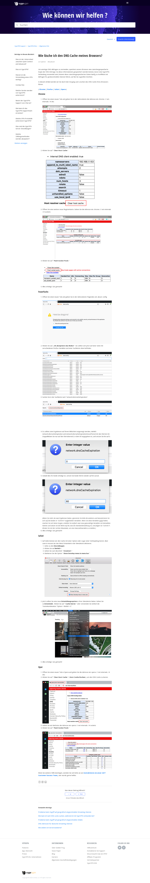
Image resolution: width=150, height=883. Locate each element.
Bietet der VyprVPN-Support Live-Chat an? (23, 101)
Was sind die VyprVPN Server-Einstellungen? (24, 127)
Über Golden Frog (58, 848)
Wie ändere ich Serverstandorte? (50, 828)
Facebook (39, 782)
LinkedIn (45, 782)
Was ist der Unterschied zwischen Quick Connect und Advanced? (24, 61)
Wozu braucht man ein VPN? (97, 854)
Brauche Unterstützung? (126, 39)
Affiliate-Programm (94, 857)
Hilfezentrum (91, 848)
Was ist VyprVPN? (22, 69)
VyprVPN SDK (92, 863)
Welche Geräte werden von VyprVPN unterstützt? (24, 92)
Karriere (55, 857)
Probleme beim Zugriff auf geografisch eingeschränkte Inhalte (60, 820)
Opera (63, 89)
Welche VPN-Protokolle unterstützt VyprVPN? (24, 119)
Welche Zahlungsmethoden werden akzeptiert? (23, 136)
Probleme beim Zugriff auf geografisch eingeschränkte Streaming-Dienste (64, 812)
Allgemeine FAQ (44, 46)
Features (25, 848)
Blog (53, 854)
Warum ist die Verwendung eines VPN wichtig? (24, 77)
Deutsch (110, 39)
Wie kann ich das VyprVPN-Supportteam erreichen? (24, 110)
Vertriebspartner (93, 860)
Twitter (42, 782)
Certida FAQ (20, 85)
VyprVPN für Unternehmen (31, 857)
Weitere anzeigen (21, 143)
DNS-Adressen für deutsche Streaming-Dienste (55, 824)
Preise (24, 854)
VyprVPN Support (20, 46)
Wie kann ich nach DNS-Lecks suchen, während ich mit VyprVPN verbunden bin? (66, 816)
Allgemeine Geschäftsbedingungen (64, 860)
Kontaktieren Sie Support (96, 851)
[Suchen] (75, 25)
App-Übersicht (27, 851)
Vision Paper (56, 851)
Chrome (42, 89)
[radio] (69, 794)
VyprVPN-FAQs (32, 46)
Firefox (50, 89)
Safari (56, 89)
